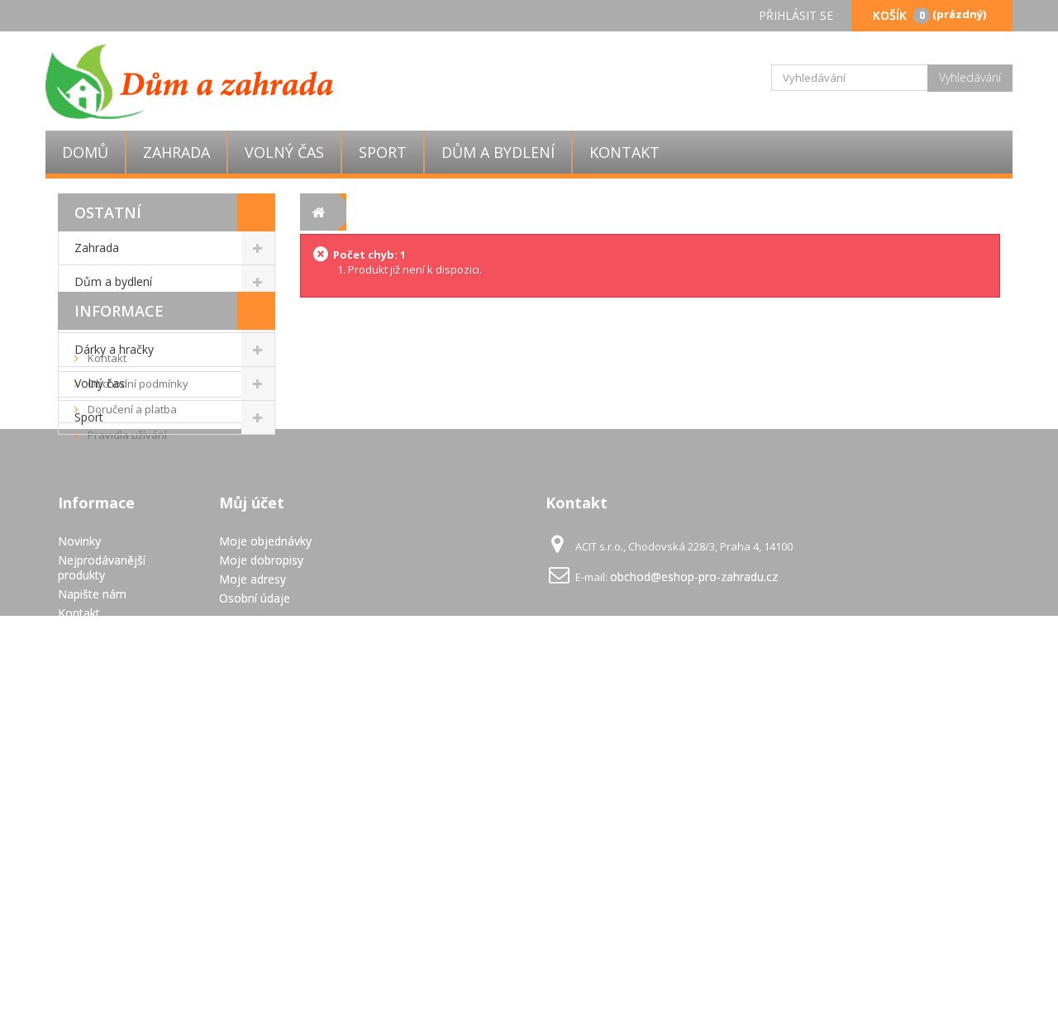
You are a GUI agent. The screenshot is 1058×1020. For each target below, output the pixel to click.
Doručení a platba (131, 568)
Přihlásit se (796, 15)
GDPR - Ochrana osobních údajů (102, 933)
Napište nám (92, 830)
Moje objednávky (265, 777)
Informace (119, 470)
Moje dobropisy (261, 796)
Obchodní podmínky (136, 543)
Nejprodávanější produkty (101, 804)
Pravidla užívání (126, 594)
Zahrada (176, 152)
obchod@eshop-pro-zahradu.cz (694, 813)
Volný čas (284, 152)
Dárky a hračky (114, 349)
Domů (85, 152)
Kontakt (624, 152)
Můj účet (251, 739)
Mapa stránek (94, 959)
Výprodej (98, 315)
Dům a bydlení (498, 152)
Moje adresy (252, 815)
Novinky (79, 777)
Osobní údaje (254, 834)
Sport (383, 152)
